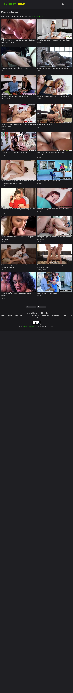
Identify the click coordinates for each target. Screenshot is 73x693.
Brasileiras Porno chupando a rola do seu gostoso (54, 96)
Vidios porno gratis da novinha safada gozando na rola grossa (54, 238)
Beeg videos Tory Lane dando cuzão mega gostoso (16, 294)
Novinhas (35, 315)
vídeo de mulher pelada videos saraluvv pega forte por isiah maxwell (18, 126)
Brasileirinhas (32, 313)
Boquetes (55, 315)
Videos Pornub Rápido (44, 124)
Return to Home (37, 16)
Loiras (64, 315)
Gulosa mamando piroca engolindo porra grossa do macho (18, 238)
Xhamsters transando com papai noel (14, 152)
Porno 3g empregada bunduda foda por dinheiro (53, 40)
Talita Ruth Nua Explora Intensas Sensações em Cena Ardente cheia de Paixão (18, 182)
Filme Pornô (41, 307)
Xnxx (27, 315)
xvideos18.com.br (29, 326)
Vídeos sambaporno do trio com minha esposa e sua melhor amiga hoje (18, 266)
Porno (10, 315)
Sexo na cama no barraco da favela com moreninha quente (51, 154)
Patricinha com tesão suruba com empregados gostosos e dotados (53, 266)
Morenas (45, 315)
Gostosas (18, 315)
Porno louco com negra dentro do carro (14, 68)
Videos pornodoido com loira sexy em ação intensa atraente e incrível (18, 41)
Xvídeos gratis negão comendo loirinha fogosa (53, 68)
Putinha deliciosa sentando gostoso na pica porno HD (18, 210)
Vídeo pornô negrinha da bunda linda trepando (53, 209)
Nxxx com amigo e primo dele (47, 293)
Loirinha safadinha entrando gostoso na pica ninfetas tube (16, 97)
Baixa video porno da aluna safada (49, 181)
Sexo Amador (31, 307)
